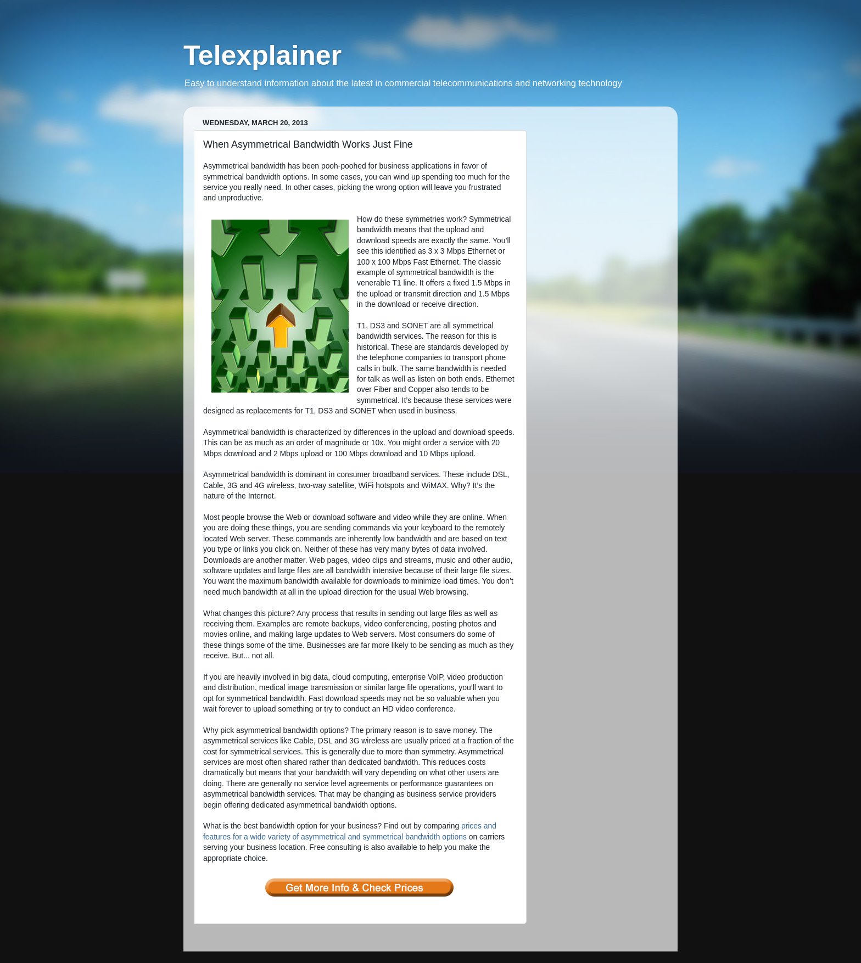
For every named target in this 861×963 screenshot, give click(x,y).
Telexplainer (262, 55)
